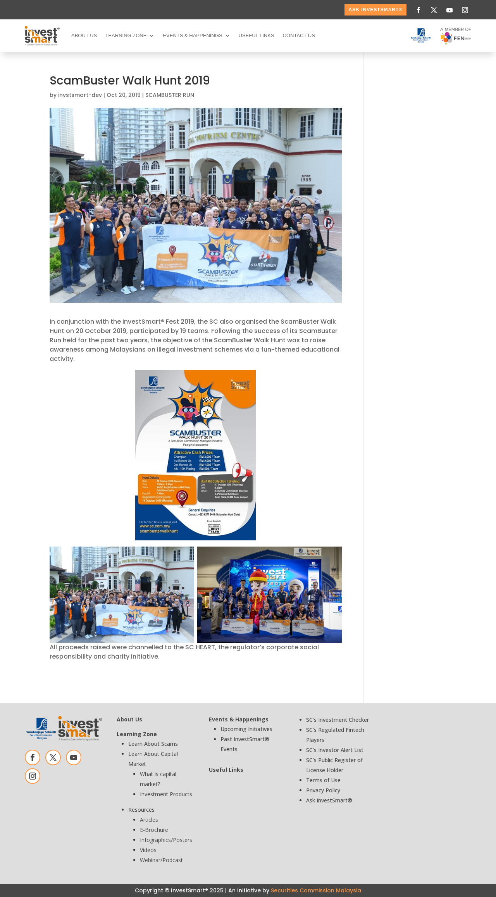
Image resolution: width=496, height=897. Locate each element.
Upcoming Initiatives (246, 729)
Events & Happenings (192, 35)
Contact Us (299, 35)
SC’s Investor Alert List (334, 750)
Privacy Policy (323, 790)
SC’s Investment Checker (337, 719)
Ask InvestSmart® (329, 800)
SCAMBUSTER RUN (169, 95)
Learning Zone (125, 35)
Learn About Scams (153, 743)
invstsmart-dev (80, 95)
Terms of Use (323, 780)
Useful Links (256, 35)
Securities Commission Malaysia (316, 890)
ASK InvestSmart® (375, 9)
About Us (84, 35)
